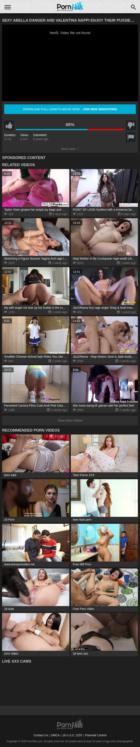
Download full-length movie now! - (70, 109)
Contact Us (41, 735)
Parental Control (95, 735)
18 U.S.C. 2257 (72, 735)
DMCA (55, 735)
